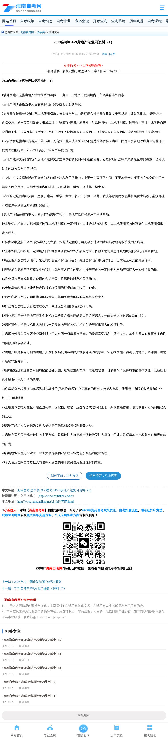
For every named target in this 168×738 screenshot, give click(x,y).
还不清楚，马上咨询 (103, 475)
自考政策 (27, 21)
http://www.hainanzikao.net (56, 496)
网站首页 (9, 21)
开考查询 (100, 21)
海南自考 (23, 490)
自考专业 (64, 21)
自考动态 (45, 21)
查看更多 (83, 715)
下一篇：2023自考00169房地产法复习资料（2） (34, 588)
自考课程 (155, 21)
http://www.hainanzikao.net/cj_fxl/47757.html (45, 501)
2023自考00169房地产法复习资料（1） (67, 490)
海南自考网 (27, 32)
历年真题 (136, 21)
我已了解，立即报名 (65, 475)
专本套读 (82, 21)
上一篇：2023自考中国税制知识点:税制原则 (31, 581)
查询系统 (118, 21)
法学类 (41, 32)
